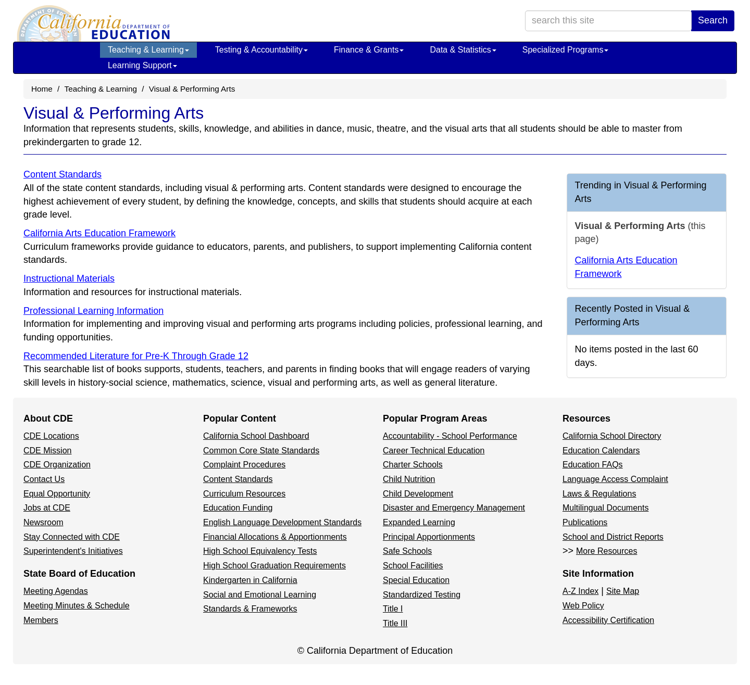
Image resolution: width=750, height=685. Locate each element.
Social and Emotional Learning (259, 594)
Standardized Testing (421, 594)
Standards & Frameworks (250, 608)
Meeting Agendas (55, 591)
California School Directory (611, 436)
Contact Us (44, 479)
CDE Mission (47, 450)
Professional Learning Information (93, 311)
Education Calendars (601, 450)
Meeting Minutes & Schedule (76, 605)
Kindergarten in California (250, 580)
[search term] (608, 20)
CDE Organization (57, 464)
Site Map (622, 591)
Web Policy (583, 605)
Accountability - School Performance (450, 436)
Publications (584, 522)
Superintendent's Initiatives (73, 551)
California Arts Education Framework (99, 233)
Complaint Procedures (244, 464)
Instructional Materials (69, 278)
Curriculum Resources (244, 493)
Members (40, 620)
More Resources (606, 551)
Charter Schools (413, 464)
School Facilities (413, 565)
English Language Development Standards (282, 522)
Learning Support (142, 65)
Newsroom (43, 522)
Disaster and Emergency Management (454, 507)
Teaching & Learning (148, 49)
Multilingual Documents (605, 507)
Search (713, 20)
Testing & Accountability (261, 49)
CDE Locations (51, 436)
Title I (393, 608)
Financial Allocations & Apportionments (275, 536)
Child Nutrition (409, 479)
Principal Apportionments (429, 536)
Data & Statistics (463, 49)
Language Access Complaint (615, 479)
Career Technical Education (433, 450)
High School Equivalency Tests (260, 551)
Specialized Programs (565, 49)
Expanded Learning (419, 522)
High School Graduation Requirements (274, 565)
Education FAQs (592, 464)
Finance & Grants (369, 49)
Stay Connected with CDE (71, 536)
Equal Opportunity (56, 493)
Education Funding (237, 507)
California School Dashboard (256, 436)
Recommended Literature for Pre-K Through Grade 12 (135, 356)
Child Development (418, 493)
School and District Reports (613, 536)
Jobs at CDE (46, 507)
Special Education (416, 580)
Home (42, 88)
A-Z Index (580, 591)
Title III (395, 623)
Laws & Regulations (599, 493)
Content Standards (62, 174)
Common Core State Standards (261, 450)
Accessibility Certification (608, 620)
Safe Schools (407, 551)
